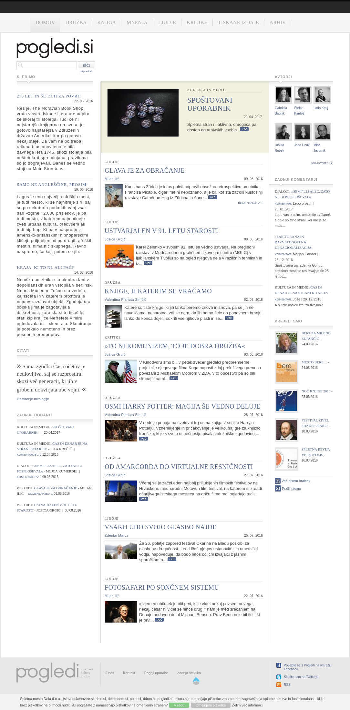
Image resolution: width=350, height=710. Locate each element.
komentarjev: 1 (40, 493)
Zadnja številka (189, 673)
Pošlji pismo (291, 489)
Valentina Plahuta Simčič (125, 299)
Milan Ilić (112, 179)
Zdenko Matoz (117, 535)
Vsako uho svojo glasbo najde (160, 527)
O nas (109, 673)
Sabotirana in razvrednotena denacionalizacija (293, 242)
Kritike (197, 22)
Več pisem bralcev (296, 481)
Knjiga (106, 22)
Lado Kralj (321, 108)
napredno (86, 71)
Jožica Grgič (115, 239)
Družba (76, 22)
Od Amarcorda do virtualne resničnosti (179, 466)
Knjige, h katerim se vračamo (158, 291)
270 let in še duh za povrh (49, 96)
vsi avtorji (319, 163)
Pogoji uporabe (156, 673)
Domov (45, 22)
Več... (244, 129)
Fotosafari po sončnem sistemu (162, 587)
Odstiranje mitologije (33, 399)
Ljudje (167, 22)
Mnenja (137, 22)
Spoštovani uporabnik (209, 104)
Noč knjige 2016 (316, 391)
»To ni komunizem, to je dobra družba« (175, 346)
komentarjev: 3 (29, 477)
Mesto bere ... (314, 362)
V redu (179, 705)
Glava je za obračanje (56, 488)
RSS (287, 684)
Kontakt (129, 673)
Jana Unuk (302, 145)
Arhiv (278, 22)
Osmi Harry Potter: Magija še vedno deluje (182, 406)
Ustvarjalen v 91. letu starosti (161, 230)
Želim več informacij (247, 705)
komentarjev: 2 (29, 454)
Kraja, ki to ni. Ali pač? (45, 267)
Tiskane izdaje (238, 22)
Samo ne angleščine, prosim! (52, 184)
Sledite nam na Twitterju (301, 677)
